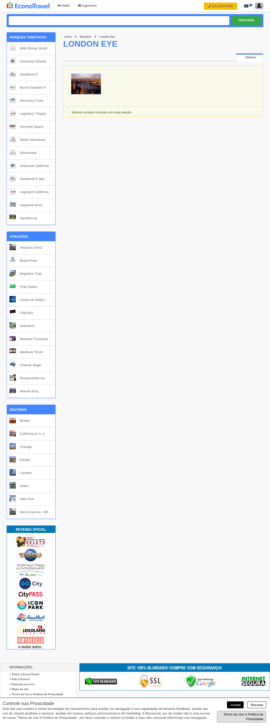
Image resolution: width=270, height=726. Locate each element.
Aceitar (235, 705)
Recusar (256, 705)
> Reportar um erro (22, 684)
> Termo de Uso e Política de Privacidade (36, 694)
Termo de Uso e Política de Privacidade (243, 716)
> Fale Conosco (19, 679)
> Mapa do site (19, 689)
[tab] (249, 57)
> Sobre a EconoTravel (24, 674)
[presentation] (249, 58)
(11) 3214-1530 (220, 6)
